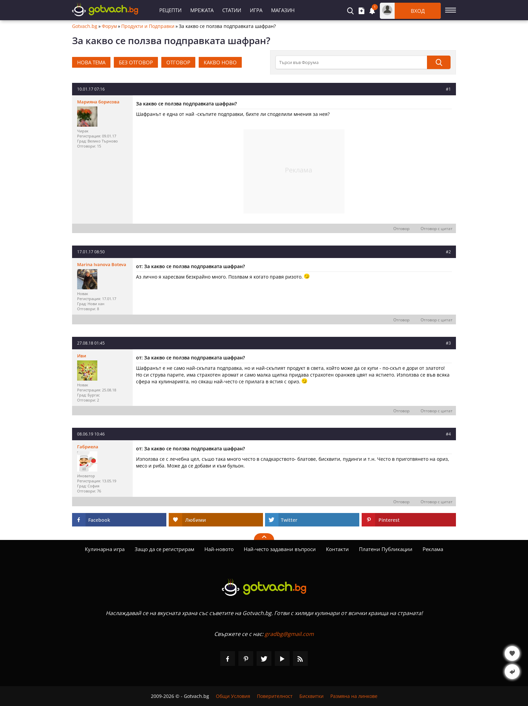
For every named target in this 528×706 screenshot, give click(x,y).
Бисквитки (311, 696)
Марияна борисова (98, 102)
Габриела (87, 447)
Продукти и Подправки (147, 26)
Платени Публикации (385, 549)
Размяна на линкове (353, 696)
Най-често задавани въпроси (280, 549)
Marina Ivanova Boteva (101, 264)
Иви (81, 356)
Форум (109, 26)
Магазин (283, 10)
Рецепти (170, 10)
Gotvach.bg (84, 26)
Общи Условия (233, 696)
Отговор (401, 228)
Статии (231, 10)
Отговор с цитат (437, 228)
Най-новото (219, 549)
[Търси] (439, 62)
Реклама (433, 549)
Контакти (337, 549)
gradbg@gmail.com (289, 634)
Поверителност (275, 696)
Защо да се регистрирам (164, 549)
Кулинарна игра (105, 549)
